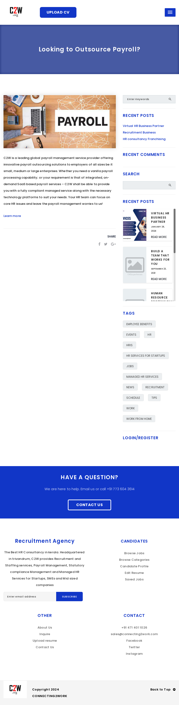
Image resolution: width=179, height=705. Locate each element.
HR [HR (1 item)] (149, 335)
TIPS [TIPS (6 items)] (154, 398)
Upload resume (45, 640)
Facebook (134, 640)
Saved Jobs (134, 579)
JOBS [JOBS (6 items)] (130, 366)
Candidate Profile (134, 566)
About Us (45, 627)
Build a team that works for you (160, 257)
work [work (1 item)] (130, 408)
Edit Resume (134, 573)
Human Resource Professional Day (163, 299)
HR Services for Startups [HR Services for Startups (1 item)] (145, 356)
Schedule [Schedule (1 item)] (133, 398)
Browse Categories (134, 560)
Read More (159, 237)
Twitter (134, 647)
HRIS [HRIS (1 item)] (129, 345)
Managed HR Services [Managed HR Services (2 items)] (142, 377)
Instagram (134, 653)
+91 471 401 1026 (134, 627)
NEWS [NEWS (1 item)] (130, 387)
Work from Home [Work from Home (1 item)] (139, 419)
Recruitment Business (139, 132)
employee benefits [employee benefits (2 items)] (139, 324)
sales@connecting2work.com (134, 634)
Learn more (12, 216)
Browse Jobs (134, 553)
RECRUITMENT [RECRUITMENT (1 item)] (155, 387)
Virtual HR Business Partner (143, 126)
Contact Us (89, 504)
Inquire (44, 634)
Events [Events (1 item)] (131, 335)
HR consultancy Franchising (144, 139)
